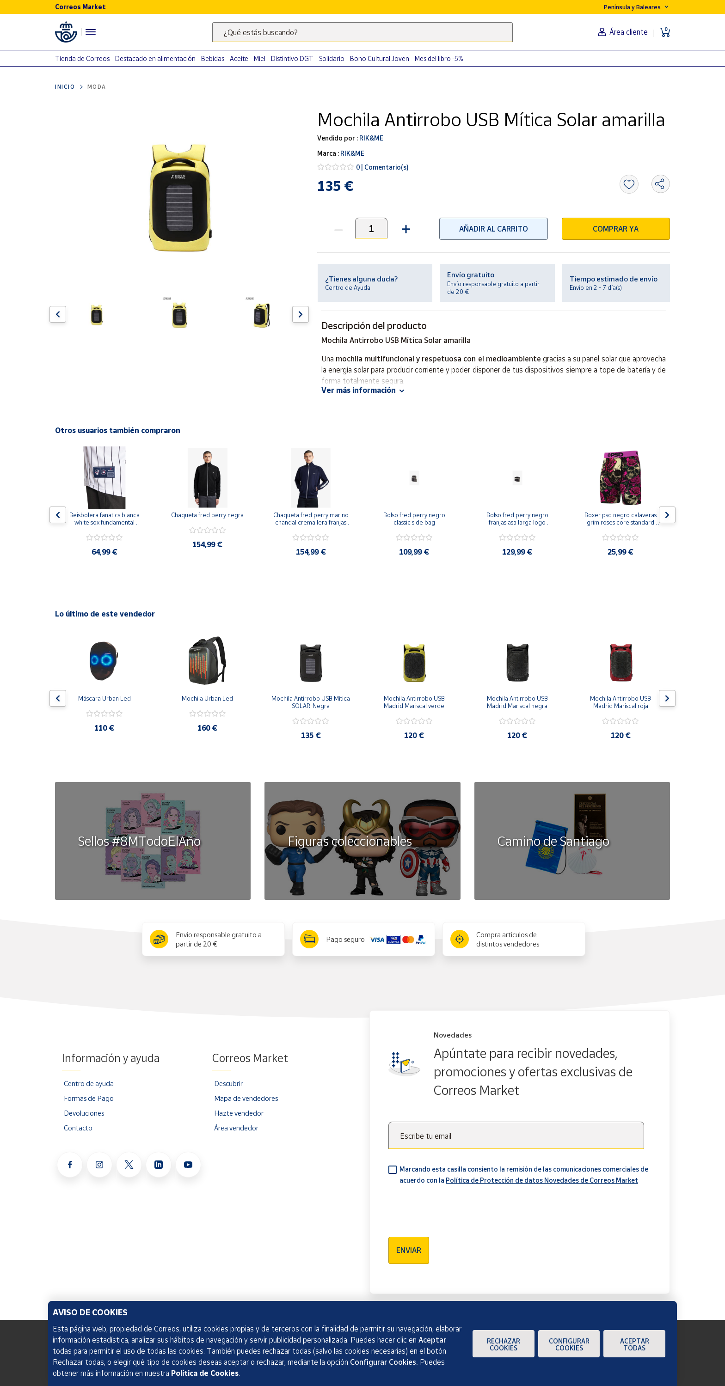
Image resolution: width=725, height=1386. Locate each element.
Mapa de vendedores (246, 1098)
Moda (96, 86)
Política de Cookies (205, 1373)
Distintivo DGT (292, 58)
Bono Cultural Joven (379, 58)
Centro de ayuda (89, 1083)
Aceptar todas (634, 1344)
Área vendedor (236, 1127)
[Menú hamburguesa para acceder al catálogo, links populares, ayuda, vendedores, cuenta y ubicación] (90, 32)
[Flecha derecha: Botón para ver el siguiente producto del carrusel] (300, 314)
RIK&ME (370, 138)
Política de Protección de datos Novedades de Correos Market (542, 1180)
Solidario (331, 58)
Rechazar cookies (503, 1344)
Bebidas (212, 58)
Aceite (239, 58)
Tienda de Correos (82, 58)
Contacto (78, 1127)
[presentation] (458, 1208)
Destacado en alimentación (155, 58)
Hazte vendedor (239, 1113)
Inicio (65, 86)
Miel (259, 58)
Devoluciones (84, 1113)
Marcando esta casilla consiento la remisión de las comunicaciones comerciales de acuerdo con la (523, 1174)
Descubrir (228, 1083)
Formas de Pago (89, 1098)
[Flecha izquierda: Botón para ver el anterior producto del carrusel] (57, 314)
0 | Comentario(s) (382, 167)
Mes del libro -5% (439, 58)
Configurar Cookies (569, 1344)
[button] (404, 228)
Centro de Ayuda (347, 287)
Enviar (408, 1250)
